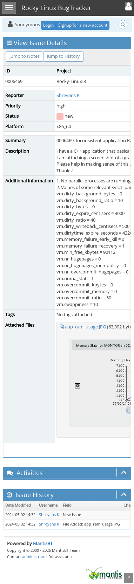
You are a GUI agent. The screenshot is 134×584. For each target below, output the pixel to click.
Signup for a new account (82, 25)
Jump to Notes (24, 56)
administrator (34, 556)
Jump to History (63, 56)
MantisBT (43, 543)
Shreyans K (68, 95)
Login (48, 25)
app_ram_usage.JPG (85, 327)
